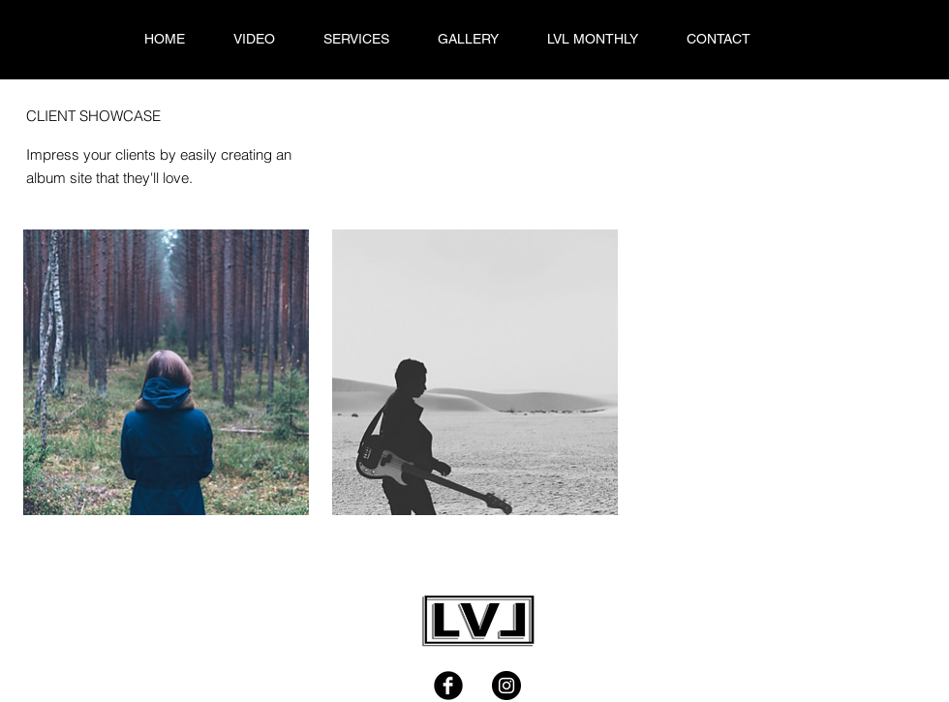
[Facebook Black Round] (448, 685)
